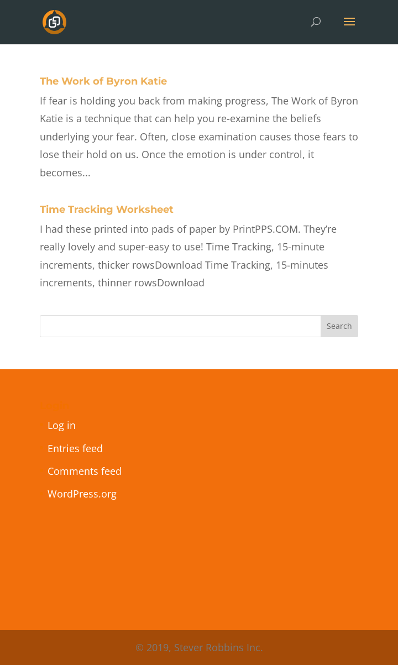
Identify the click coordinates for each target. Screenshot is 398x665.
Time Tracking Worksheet (107, 209)
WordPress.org (82, 493)
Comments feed (85, 471)
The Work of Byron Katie (103, 81)
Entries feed (75, 448)
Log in (62, 425)
